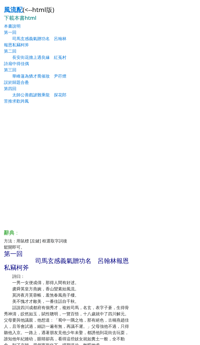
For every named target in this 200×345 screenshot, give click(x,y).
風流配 (13, 9)
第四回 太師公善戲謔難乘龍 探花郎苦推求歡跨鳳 (35, 95)
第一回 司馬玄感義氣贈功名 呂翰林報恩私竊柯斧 (35, 38)
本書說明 (12, 26)
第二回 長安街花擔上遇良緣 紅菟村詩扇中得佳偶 (35, 57)
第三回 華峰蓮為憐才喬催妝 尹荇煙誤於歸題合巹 (35, 76)
